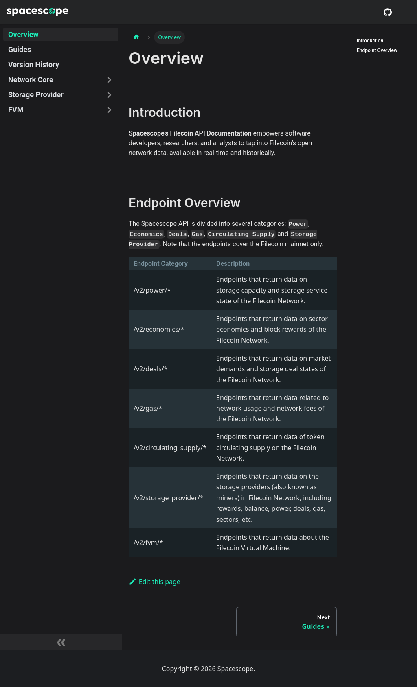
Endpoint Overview (377, 50)
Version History (33, 64)
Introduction (370, 41)
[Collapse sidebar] (61, 642)
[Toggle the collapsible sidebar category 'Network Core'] (109, 79)
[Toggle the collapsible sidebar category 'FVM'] (109, 109)
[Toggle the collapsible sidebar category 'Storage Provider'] (109, 94)
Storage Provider (36, 94)
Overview (23, 34)
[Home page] (136, 37)
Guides (19, 49)
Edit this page (154, 581)
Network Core (30, 79)
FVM (15, 109)
